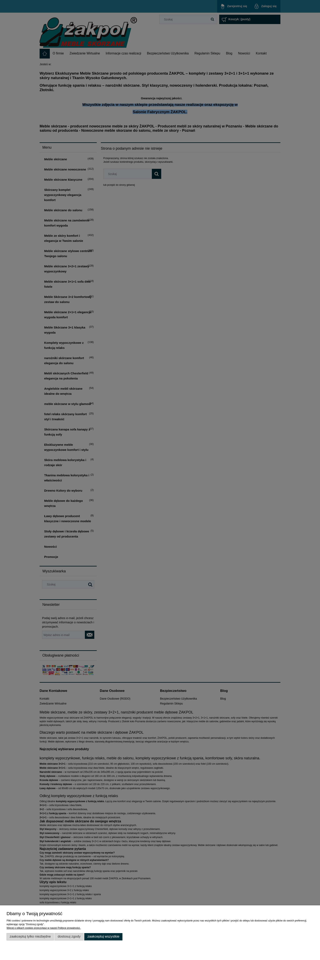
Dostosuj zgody (69, 936)
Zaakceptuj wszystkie (103, 936)
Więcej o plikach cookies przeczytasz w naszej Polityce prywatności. (44, 928)
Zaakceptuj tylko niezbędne (30, 936)
